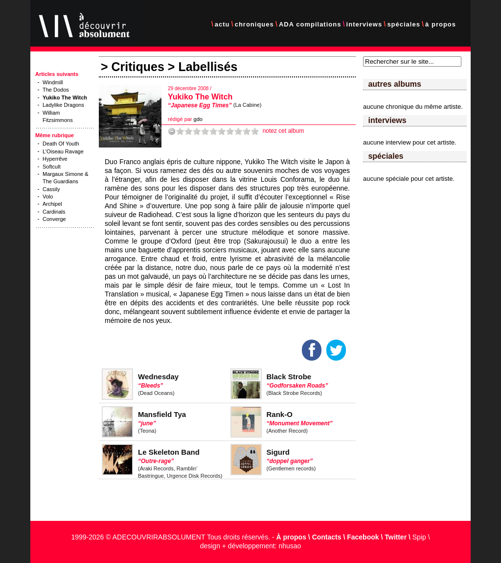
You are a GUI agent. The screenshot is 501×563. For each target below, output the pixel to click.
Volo (48, 196)
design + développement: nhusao (250, 546)
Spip (419, 537)
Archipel (52, 204)
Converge (54, 219)
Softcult (52, 167)
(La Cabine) (247, 105)
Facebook (363, 537)
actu (222, 24)
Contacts (327, 537)
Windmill (53, 82)
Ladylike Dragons (63, 105)
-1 (172, 131)
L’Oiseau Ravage (63, 151)
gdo (198, 119)
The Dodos (56, 90)
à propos (440, 24)
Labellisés (207, 66)
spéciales (403, 24)
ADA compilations (310, 24)
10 (255, 131)
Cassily (51, 189)
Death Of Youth (61, 144)
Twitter (396, 537)
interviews (364, 24)
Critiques (138, 66)
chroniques (254, 24)
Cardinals (54, 212)
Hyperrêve (55, 159)
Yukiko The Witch (200, 97)
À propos (291, 537)
